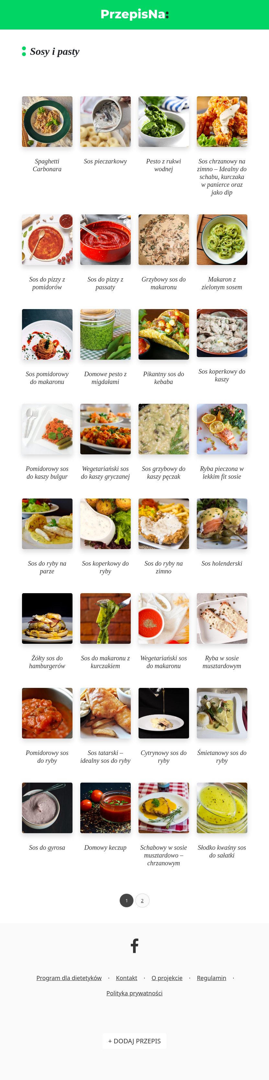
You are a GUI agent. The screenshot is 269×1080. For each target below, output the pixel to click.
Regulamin (211, 978)
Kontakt (126, 978)
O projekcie (167, 978)
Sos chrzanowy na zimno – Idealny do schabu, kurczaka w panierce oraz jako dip (222, 177)
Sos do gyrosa (47, 847)
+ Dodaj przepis (134, 1041)
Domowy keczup (105, 847)
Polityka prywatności (134, 993)
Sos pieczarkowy (105, 161)
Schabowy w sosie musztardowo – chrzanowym (163, 855)
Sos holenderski (221, 563)
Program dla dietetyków (69, 978)
